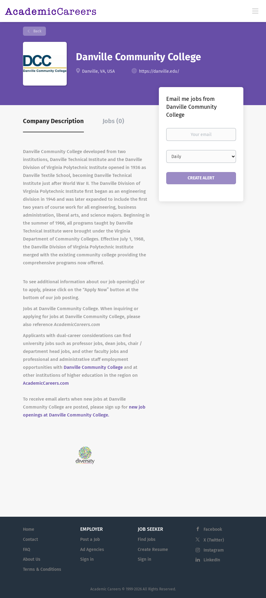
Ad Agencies (92, 549)
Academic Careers (105, 589)
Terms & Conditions (42, 569)
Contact (30, 539)
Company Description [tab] (53, 121)
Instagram (214, 550)
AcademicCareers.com (46, 383)
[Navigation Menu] (255, 10)
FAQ (26, 549)
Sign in (87, 559)
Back (36, 31)
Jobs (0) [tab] (113, 121)
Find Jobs (146, 539)
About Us (31, 559)
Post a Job (90, 539)
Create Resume (153, 549)
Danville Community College (93, 367)
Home (28, 529)
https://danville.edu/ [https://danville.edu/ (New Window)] (159, 71)
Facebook (213, 529)
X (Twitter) (214, 540)
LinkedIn (212, 560)
